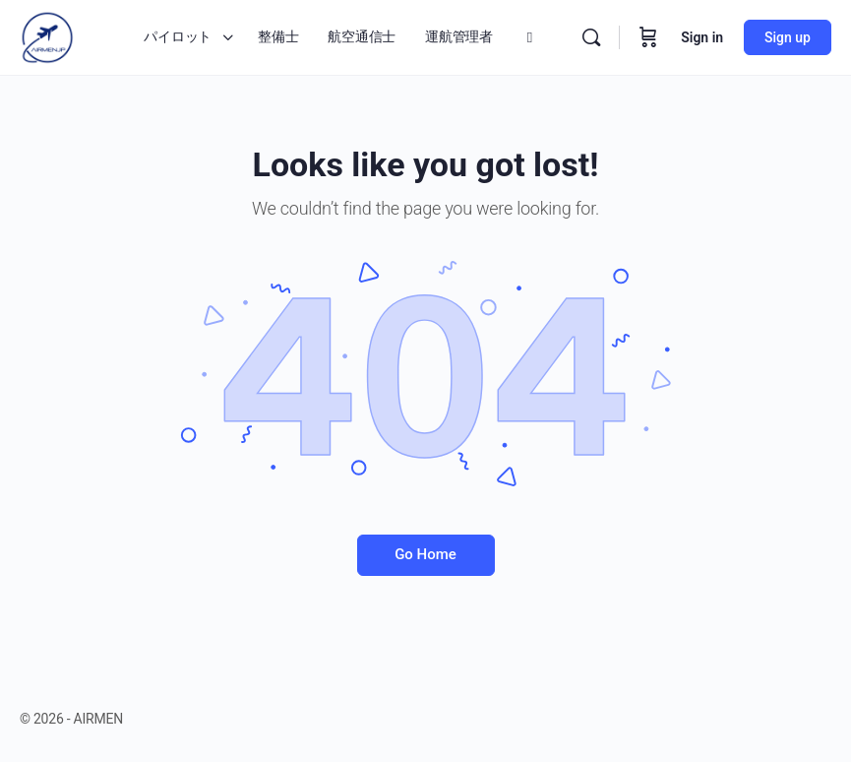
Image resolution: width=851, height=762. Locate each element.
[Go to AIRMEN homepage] (47, 35)
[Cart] (648, 37)
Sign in (702, 37)
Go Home (425, 554)
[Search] (591, 37)
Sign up (787, 37)
